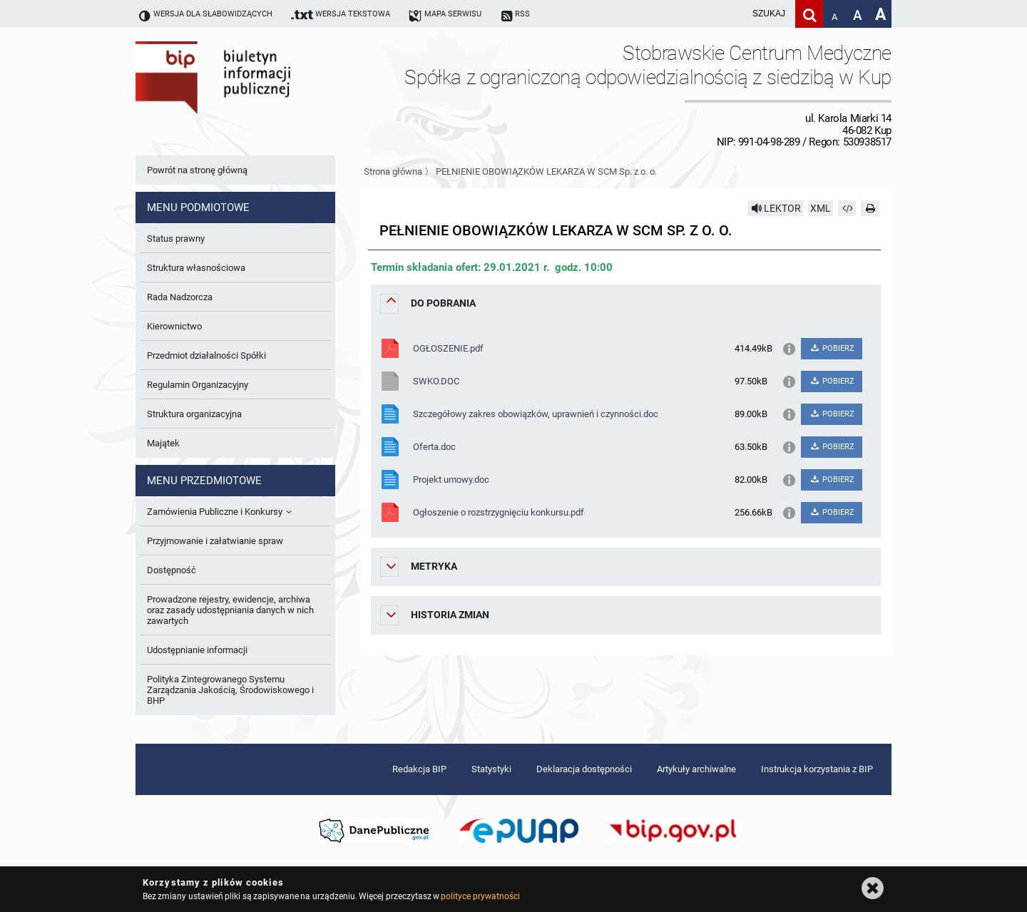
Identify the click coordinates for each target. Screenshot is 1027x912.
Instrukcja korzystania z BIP (817, 769)
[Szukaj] (809, 14)
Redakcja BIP (419, 769)
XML (820, 208)
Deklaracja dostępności (584, 769)
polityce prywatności (480, 896)
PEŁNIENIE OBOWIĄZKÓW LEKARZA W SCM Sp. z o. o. (546, 171)
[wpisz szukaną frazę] (733, 14)
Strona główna (393, 171)
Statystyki (491, 769)
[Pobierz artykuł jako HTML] (847, 208)
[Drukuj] (870, 208)
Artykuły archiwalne (696, 769)
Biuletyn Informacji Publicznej (253, 94)
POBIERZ (831, 348)
